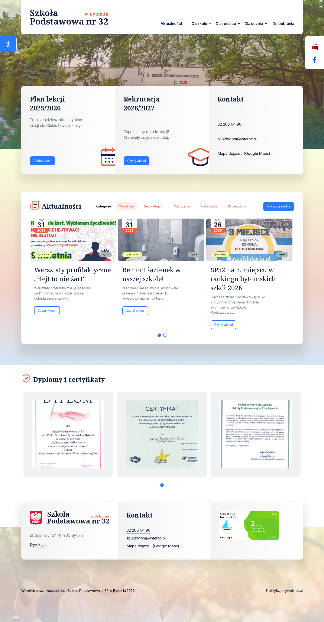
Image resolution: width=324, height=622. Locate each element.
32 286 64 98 (229, 124)
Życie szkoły (237, 206)
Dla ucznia (253, 23)
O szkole (199, 23)
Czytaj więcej (136, 160)
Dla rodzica (226, 23)
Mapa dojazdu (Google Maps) (243, 153)
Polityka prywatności (284, 590)
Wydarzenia (208, 206)
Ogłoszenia (182, 206)
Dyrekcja (38, 544)
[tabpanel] (74, 269)
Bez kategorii (153, 206)
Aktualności (171, 23)
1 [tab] (159, 335)
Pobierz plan (42, 160)
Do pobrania (283, 23)
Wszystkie (126, 206)
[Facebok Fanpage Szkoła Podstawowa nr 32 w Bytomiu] (314, 60)
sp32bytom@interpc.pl (237, 139)
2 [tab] (164, 335)
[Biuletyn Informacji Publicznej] (315, 46)
